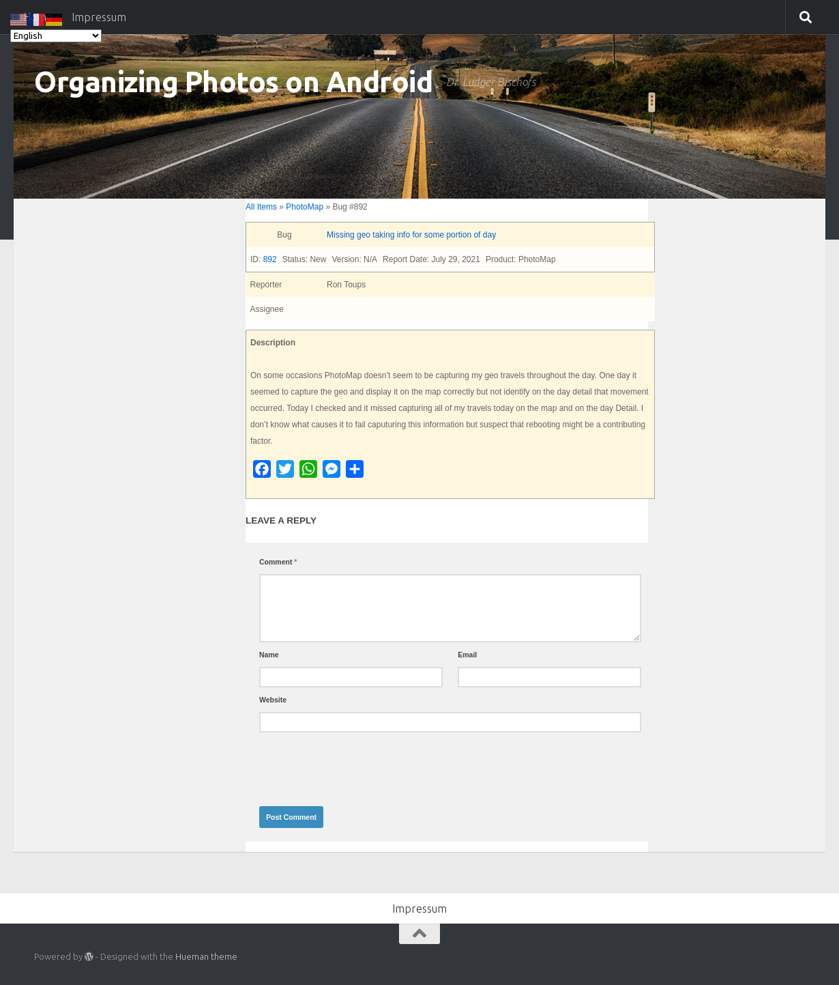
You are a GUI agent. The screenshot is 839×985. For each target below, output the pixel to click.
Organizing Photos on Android (233, 82)
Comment (278, 562)
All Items (261, 207)
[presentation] (363, 766)
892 (270, 259)
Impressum (419, 908)
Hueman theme (206, 956)
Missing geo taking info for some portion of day (411, 235)
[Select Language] (56, 35)
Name (269, 655)
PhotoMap (304, 207)
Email (467, 655)
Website (272, 700)
